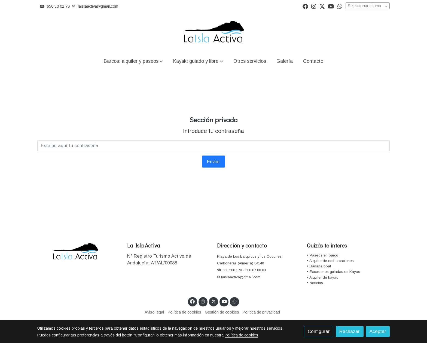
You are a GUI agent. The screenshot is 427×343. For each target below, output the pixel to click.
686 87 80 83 (255, 270)
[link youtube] (331, 6)
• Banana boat (319, 266)
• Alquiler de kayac (322, 277)
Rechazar (349, 331)
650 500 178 (231, 270)
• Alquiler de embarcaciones (330, 261)
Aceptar (378, 331)
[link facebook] (305, 6)
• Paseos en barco (322, 255)
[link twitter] (322, 6)
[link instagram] (313, 6)
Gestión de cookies (222, 312)
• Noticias (315, 283)
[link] (213, 32)
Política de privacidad (261, 312)
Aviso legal (154, 312)
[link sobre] (78, 252)
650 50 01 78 (58, 6)
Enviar (213, 161)
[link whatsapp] (339, 6)
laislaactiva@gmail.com (98, 6)
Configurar (319, 331)
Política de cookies (184, 312)
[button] (133, 61)
